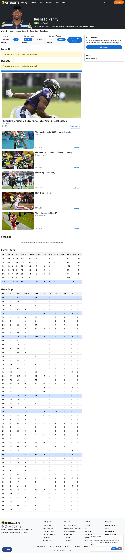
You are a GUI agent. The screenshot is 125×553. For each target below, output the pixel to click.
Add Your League (75, 40)
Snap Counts (68, 537)
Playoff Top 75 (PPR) (43, 193)
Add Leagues (104, 47)
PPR (16, 39)
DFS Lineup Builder (70, 525)
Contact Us (67, 546)
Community (61, 2)
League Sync (47, 525)
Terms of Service (55, 546)
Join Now (119, 2)
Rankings (25, 2)
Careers (85, 546)
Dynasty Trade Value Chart (72, 528)
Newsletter (88, 534)
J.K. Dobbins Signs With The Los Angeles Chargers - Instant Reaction (34, 121)
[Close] (122, 537)
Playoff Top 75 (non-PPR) (45, 172)
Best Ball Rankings (70, 531)
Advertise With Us (111, 525)
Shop (107, 528)
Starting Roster (29, 36)
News (86, 528)
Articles (34, 2)
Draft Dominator (48, 528)
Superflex (40, 39)
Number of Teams (55, 36)
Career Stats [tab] (34, 31)
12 (61, 39)
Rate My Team (47, 541)
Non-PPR (6, 39)
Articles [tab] (18, 31)
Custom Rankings (49, 534)
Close (119, 549)
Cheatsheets (47, 537)
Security (77, 546)
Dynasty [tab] (11, 31)
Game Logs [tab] (44, 31)
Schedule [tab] (25, 31)
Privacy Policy (41, 546)
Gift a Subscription (111, 534)
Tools (42, 2)
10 (51, 39)
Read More (75, 127)
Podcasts (50, 2)
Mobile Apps (109, 531)
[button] (4, 42)
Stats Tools (67, 541)
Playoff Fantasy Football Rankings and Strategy (53, 152)
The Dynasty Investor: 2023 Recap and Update (53, 132)
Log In (110, 2)
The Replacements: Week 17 (46, 213)
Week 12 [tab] (4, 31)
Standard (28, 39)
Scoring (5, 36)
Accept (114, 549)
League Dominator (49, 531)
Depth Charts (68, 534)
